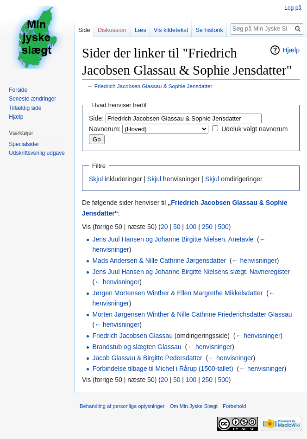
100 (191, 226)
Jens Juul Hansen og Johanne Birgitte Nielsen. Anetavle (172, 239)
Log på (292, 8)
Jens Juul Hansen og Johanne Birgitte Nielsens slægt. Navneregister (190, 271)
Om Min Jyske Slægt (194, 406)
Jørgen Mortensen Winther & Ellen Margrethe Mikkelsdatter (177, 293)
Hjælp (291, 50)
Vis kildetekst (171, 29)
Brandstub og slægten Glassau (136, 346)
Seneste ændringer (32, 98)
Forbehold (234, 406)
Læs (140, 29)
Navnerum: (104, 129)
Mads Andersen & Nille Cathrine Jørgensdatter (159, 260)
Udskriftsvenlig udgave (37, 153)
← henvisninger (254, 260)
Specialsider (24, 144)
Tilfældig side (25, 108)
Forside (18, 90)
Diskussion (112, 29)
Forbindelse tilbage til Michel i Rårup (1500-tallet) (162, 368)
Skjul (96, 179)
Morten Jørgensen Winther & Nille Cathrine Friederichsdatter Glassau (192, 314)
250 (207, 226)
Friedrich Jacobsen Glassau (132, 335)
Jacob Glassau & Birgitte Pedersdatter (147, 358)
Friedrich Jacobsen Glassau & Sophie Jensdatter (153, 86)
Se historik (209, 29)
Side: (96, 118)
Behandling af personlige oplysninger (122, 406)
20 (164, 226)
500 (223, 226)
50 (177, 226)
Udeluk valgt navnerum (254, 129)
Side (84, 29)
